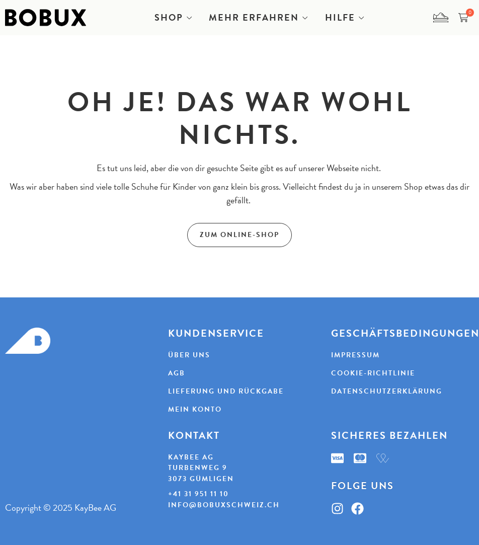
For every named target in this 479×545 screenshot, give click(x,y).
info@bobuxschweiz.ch (224, 505)
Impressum (355, 355)
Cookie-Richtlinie (373, 373)
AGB (176, 373)
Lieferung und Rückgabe (226, 391)
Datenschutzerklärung (386, 391)
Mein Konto (195, 409)
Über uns (189, 355)
